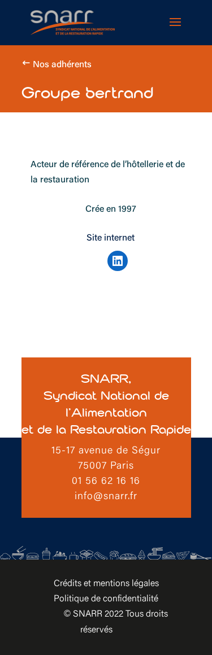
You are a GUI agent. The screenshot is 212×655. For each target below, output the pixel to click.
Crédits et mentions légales (106, 583)
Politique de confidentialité (106, 599)
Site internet (110, 238)
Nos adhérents (62, 64)
